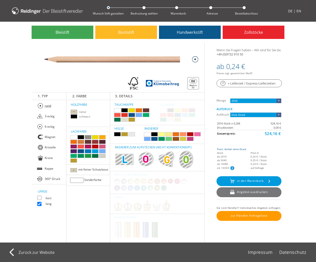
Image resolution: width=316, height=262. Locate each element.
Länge (42, 191)
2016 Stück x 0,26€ (228, 123)
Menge (221, 100)
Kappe (49, 168)
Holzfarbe (79, 105)
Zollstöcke (253, 32)
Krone (49, 158)
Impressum (260, 252)
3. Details (124, 96)
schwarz (84, 116)
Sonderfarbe (92, 180)
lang (49, 204)
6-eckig (50, 126)
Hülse (119, 128)
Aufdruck (225, 109)
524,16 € (276, 123)
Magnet (50, 137)
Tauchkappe (124, 105)
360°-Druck (52, 179)
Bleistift (62, 32)
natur (82, 112)
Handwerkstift (190, 32)
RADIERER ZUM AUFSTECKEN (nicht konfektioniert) (153, 147)
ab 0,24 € (231, 66)
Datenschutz (292, 252)
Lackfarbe (79, 131)
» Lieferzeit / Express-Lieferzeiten (252, 83)
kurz (49, 198)
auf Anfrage (257, 168)
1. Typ (43, 96)
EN (298, 11)
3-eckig (50, 116)
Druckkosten (225, 127)
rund (48, 106)
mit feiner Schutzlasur (93, 169)
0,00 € (277, 127)
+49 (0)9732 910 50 (230, 54)
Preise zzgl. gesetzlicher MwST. (235, 73)
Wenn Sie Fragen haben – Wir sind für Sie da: (249, 50)
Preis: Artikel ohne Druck (231, 149)
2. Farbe (79, 96)
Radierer (151, 128)
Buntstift (126, 32)
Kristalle (50, 147)
